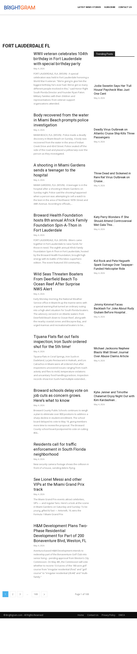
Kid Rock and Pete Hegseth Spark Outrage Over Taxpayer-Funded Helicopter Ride (114, 264)
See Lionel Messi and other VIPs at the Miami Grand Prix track (59, 484)
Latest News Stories (89, 7)
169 (36, 594)
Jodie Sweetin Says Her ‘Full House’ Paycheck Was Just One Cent (112, 89)
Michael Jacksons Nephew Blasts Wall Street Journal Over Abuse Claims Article (111, 352)
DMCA (122, 615)
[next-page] (44, 594)
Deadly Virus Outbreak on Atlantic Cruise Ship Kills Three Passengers (114, 133)
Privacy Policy (108, 615)
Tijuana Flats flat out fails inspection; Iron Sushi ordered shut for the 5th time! (60, 341)
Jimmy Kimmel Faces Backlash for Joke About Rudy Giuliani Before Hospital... (114, 308)
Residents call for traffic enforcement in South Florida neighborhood (60, 449)
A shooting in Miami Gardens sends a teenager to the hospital (59, 170)
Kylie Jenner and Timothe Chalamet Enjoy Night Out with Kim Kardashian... (114, 396)
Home (81, 615)
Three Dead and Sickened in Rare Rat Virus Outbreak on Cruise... (112, 177)
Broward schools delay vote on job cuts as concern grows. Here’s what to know (61, 395)
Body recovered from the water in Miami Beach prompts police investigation (61, 120)
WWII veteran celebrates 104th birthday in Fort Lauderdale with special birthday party (61, 59)
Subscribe (109, 7)
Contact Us (125, 7)
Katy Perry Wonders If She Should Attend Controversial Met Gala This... (113, 221)
